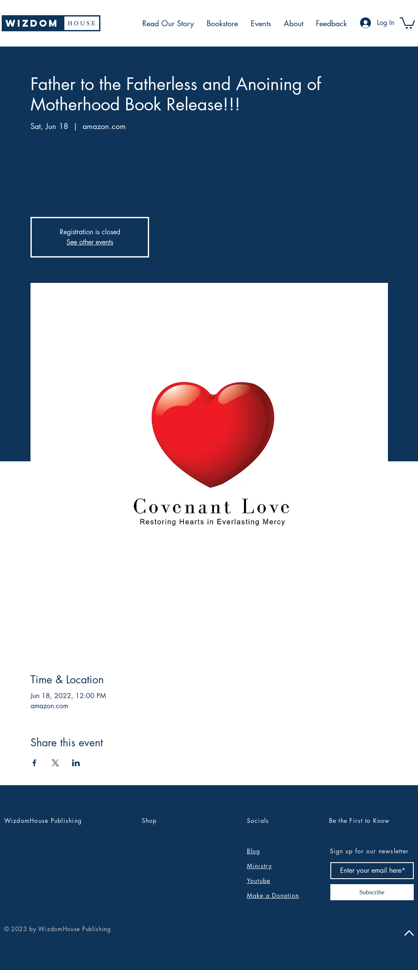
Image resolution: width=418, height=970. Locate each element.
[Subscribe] (372, 892)
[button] (407, 22)
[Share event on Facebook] (34, 762)
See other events (89, 242)
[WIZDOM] (32, 23)
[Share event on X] (55, 762)
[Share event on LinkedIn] (76, 762)
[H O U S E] (81, 23)
